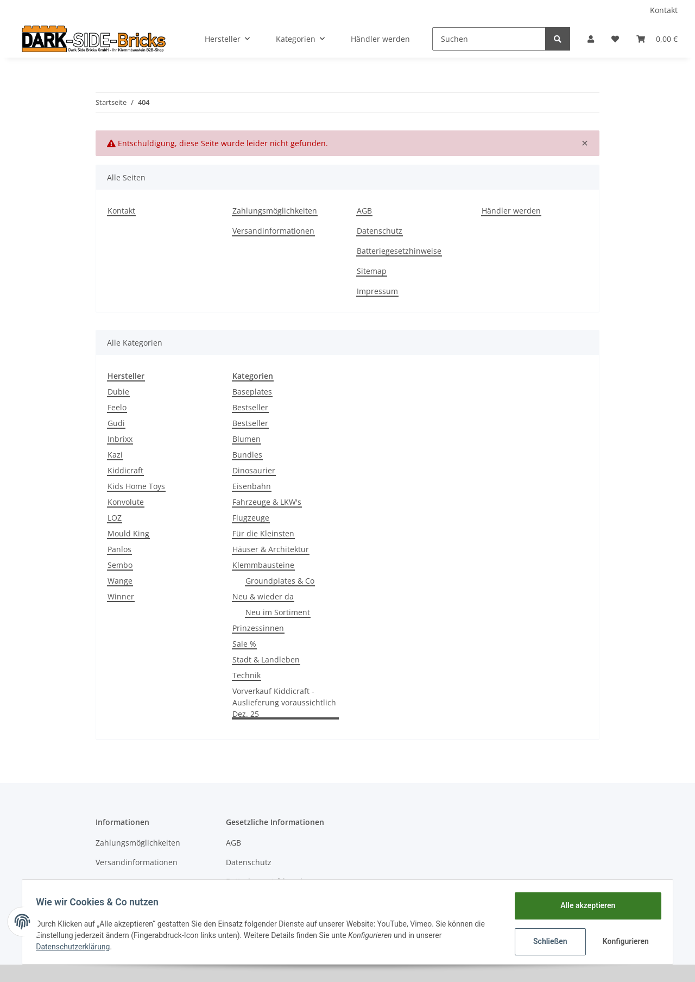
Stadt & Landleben (266, 659)
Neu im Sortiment (277, 612)
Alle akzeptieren (584, 905)
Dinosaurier (253, 470)
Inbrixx (120, 439)
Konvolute (126, 502)
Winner (121, 596)
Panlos (119, 549)
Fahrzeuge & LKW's (266, 502)
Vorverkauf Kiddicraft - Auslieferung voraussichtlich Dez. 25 (284, 702)
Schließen (546, 941)
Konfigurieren (623, 941)
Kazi (115, 454)
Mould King (128, 533)
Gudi (116, 423)
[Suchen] (489, 39)
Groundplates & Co (279, 581)
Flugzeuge (250, 517)
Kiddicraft (125, 470)
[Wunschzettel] (615, 39)
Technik (246, 675)
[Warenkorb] (657, 39)
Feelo (117, 407)
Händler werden (380, 39)
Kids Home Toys (136, 486)
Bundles (247, 454)
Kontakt (664, 10)
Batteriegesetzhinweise (399, 251)
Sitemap (372, 271)
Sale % (244, 644)
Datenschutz (379, 231)
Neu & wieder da (263, 596)
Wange (120, 581)
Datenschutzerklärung (76, 946)
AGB (364, 210)
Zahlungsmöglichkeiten (274, 210)
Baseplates (252, 391)
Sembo (120, 565)
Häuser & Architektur (270, 549)
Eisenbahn (251, 486)
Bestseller (250, 407)
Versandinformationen (273, 231)
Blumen (246, 439)
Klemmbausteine (263, 565)
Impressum (377, 291)
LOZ (115, 517)
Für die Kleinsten (263, 533)
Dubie (118, 391)
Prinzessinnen (258, 628)
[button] (591, 39)
